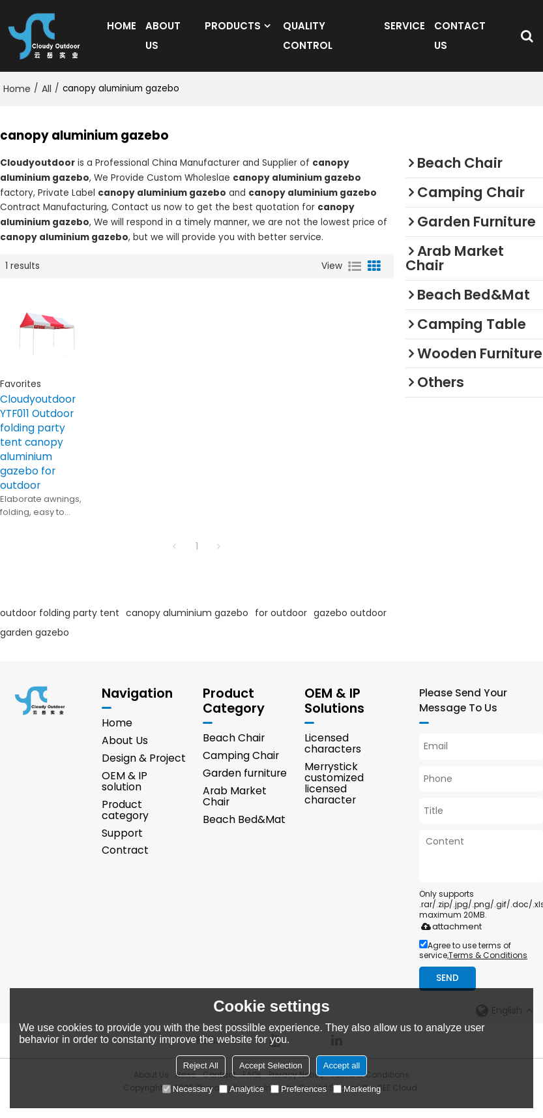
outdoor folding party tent (59, 625)
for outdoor (281, 625)
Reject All (200, 1065)
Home (17, 101)
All (46, 101)
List (354, 278)
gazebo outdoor (350, 625)
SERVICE (404, 32)
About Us (125, 754)
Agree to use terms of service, (473, 963)
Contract (125, 864)
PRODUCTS (233, 32)
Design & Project (144, 771)
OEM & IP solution (124, 795)
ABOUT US (163, 41)
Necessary (187, 1089)
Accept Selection (270, 1065)
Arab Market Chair (235, 810)
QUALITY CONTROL (307, 41)
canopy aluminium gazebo (187, 625)
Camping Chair (241, 768)
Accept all (341, 1065)
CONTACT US (460, 41)
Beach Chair (234, 750)
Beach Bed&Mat (244, 833)
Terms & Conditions (487, 968)
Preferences (299, 1089)
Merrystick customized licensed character (334, 797)
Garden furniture (245, 786)
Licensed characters (332, 756)
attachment (448, 939)
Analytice (241, 1089)
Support (122, 846)
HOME (121, 32)
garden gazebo (34, 645)
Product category (125, 824)
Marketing (357, 1089)
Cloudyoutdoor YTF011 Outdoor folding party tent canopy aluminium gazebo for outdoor (38, 455)
